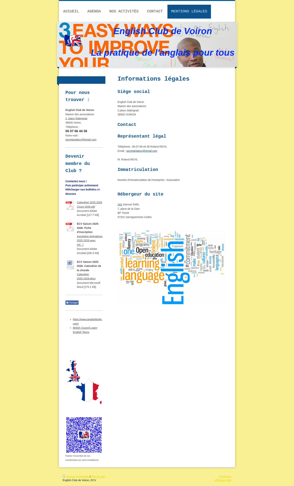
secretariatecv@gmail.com (141, 150)
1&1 (120, 204)
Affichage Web (222, 480)
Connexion (225, 476)
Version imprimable (76, 476)
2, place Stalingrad (76, 118)
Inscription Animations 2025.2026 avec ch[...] (89, 240)
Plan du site (98, 476)
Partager (72, 302)
